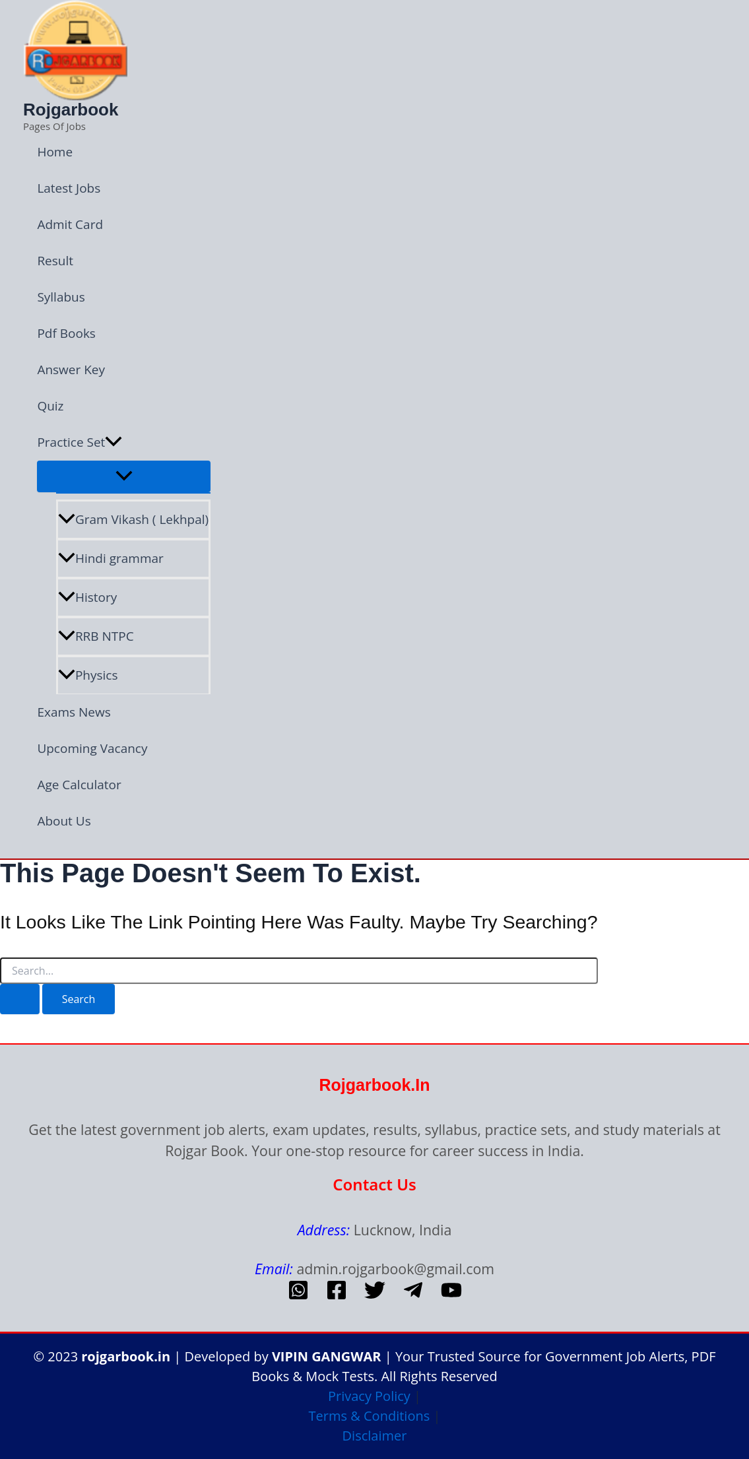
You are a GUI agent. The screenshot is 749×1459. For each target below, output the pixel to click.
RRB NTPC (96, 636)
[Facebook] (336, 1295)
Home (55, 151)
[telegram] (413, 1295)
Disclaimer (374, 1435)
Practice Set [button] (79, 442)
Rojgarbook (70, 109)
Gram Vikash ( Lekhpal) (133, 519)
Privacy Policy (369, 1396)
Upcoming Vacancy (92, 748)
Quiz (50, 405)
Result (55, 260)
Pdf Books (66, 333)
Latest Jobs (68, 188)
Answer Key (71, 369)
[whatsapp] (298, 1295)
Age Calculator (79, 784)
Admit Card (70, 224)
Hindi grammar (111, 558)
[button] (113, 442)
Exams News (73, 712)
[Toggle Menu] (124, 476)
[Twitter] (374, 1295)
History (87, 597)
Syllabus (60, 297)
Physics (88, 675)
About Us (63, 820)
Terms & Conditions (369, 1416)
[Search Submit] (20, 999)
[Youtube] (451, 1295)
